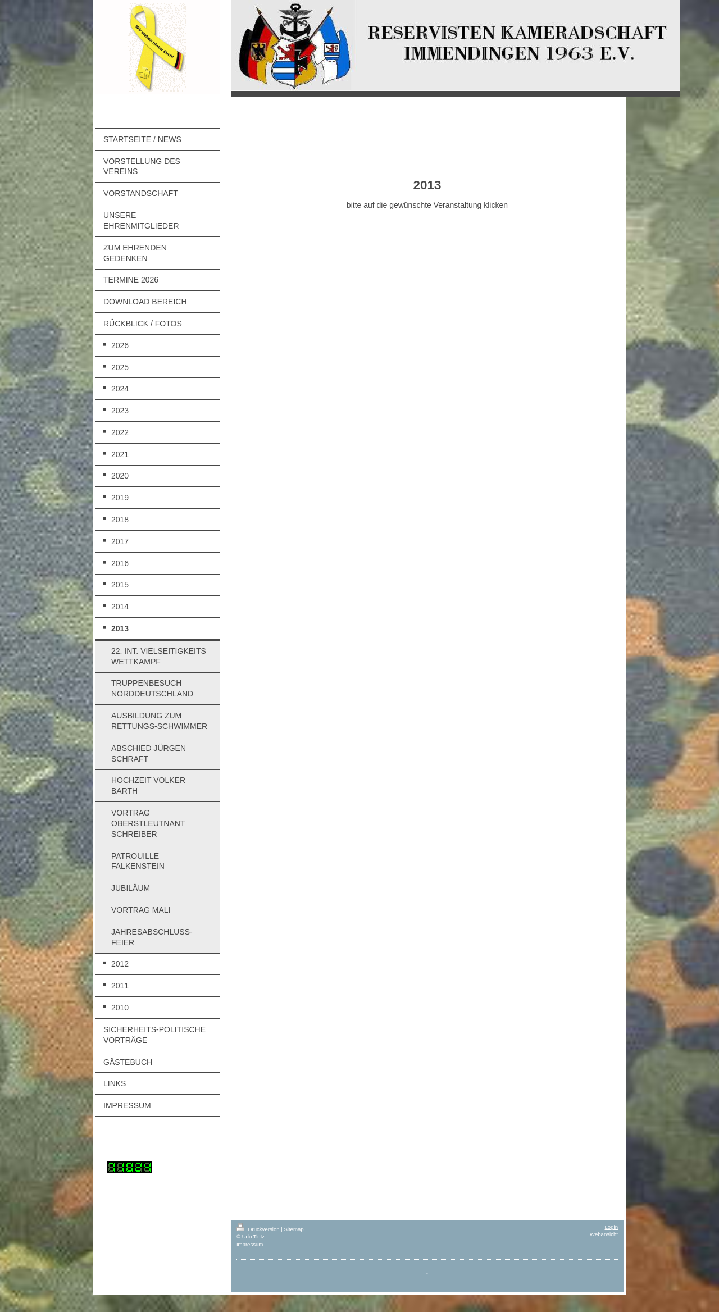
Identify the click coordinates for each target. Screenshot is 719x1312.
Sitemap (293, 1229)
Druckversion (258, 1229)
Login (611, 1227)
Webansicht (604, 1234)
